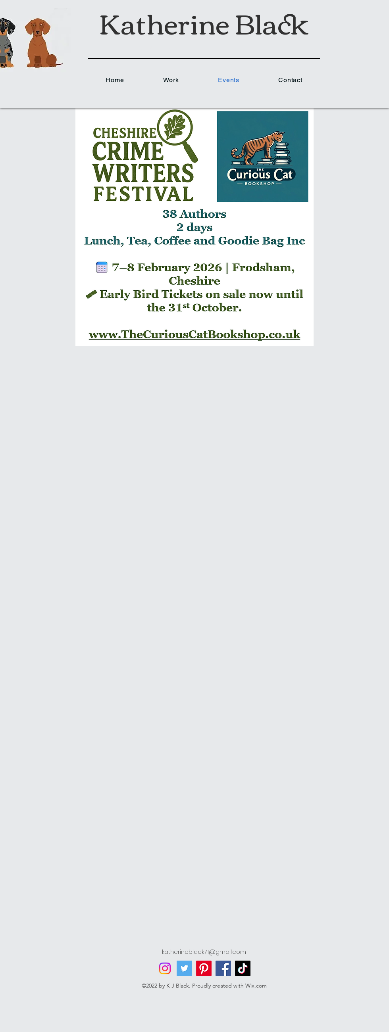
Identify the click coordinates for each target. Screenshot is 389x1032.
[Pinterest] (204, 968)
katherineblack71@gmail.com (204, 952)
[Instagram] (165, 968)
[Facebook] (223, 968)
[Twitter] (184, 968)
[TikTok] (242, 968)
